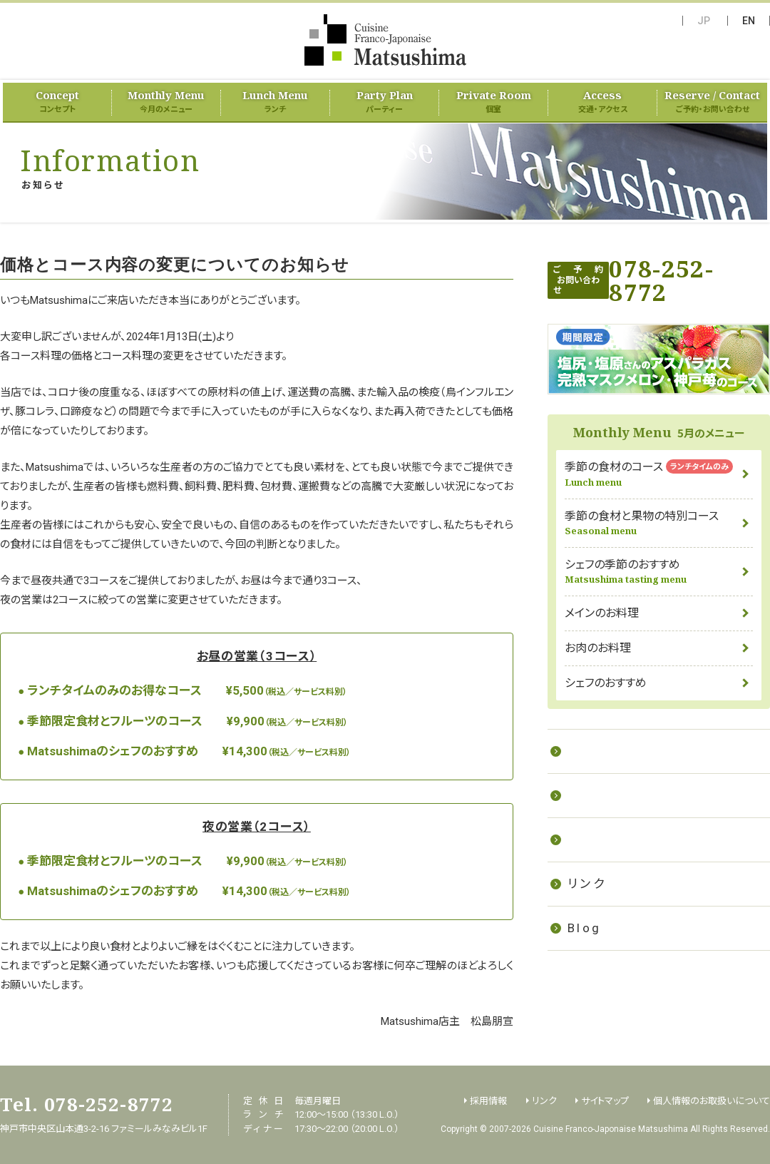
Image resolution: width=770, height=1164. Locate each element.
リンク (587, 884)
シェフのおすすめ (606, 683)
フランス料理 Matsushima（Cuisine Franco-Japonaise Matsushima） (385, 40)
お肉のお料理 (598, 648)
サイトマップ (605, 1101)
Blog (585, 928)
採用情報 (597, 839)
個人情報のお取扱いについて (711, 1101)
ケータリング (607, 795)
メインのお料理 (602, 613)
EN (748, 20)
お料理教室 (604, 751)
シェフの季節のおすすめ (659, 572)
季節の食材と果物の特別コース (659, 523)
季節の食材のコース (659, 474)
